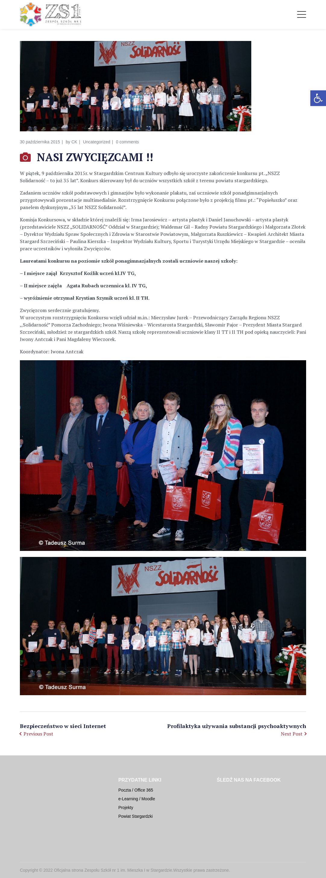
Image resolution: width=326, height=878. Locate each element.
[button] (318, 98)
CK (74, 141)
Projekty (125, 807)
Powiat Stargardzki (135, 816)
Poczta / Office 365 (135, 790)
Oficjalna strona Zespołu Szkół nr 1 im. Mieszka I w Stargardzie (113, 870)
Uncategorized (96, 141)
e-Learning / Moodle (136, 799)
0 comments (127, 141)
